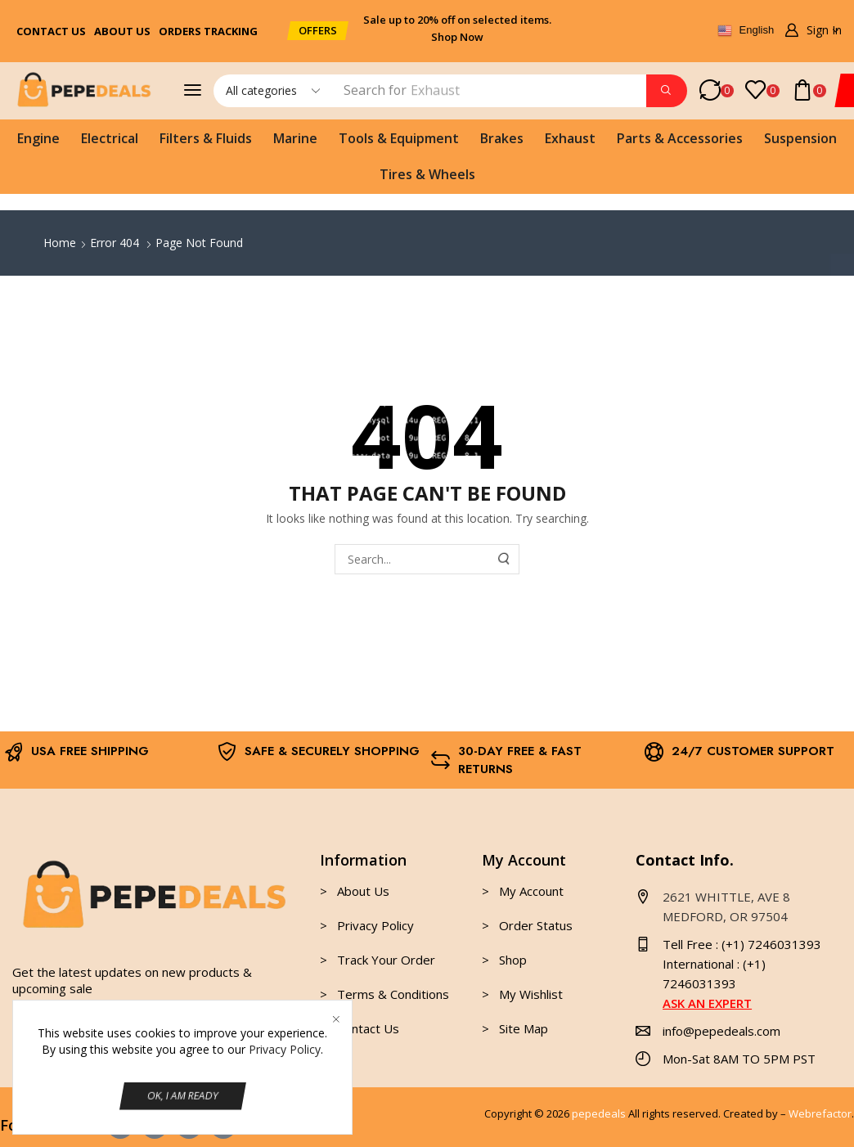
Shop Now (457, 36)
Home (59, 242)
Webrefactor (820, 1113)
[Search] (666, 90)
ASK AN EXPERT (707, 1003)
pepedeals (599, 1113)
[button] (317, 30)
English (745, 31)
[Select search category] (272, 90)
